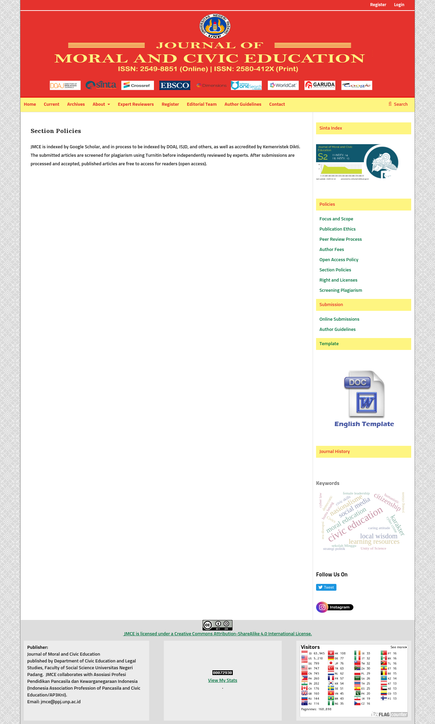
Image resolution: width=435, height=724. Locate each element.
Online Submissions (339, 319)
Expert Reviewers (136, 104)
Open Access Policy (338, 259)
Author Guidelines (243, 104)
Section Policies (335, 270)
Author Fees (331, 249)
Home (30, 104)
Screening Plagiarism (340, 290)
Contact (277, 104)
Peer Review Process (340, 239)
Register (170, 104)
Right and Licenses (338, 280)
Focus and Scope (336, 219)
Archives (76, 104)
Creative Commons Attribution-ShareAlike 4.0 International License (242, 634)
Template (329, 343)
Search (400, 104)
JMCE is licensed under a (177, 628)
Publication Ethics (337, 229)
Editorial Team (202, 104)
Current (51, 104)
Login (399, 5)
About (99, 104)
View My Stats (222, 680)
